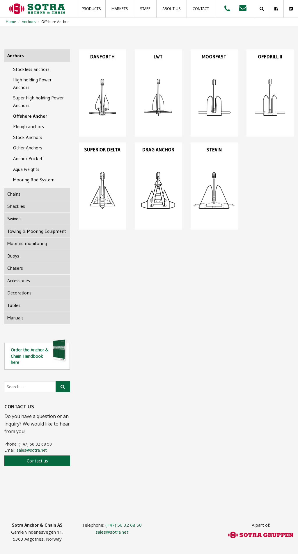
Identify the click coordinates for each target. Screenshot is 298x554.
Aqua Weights (26, 169)
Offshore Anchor (30, 116)
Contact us (37, 461)
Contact (201, 8)
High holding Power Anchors (32, 83)
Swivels (14, 218)
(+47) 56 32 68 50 (123, 525)
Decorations (19, 293)
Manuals (15, 318)
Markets (119, 8)
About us (171, 8)
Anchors (29, 21)
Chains (13, 194)
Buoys (13, 256)
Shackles (16, 206)
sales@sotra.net (32, 450)
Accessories (18, 280)
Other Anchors (27, 148)
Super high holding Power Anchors (38, 101)
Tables (13, 305)
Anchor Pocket (27, 158)
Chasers (15, 268)
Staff (145, 8)
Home (11, 21)
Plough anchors (28, 126)
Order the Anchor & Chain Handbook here (39, 354)
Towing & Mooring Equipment (36, 231)
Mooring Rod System (33, 180)
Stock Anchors (27, 137)
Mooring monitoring (27, 243)
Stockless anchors (31, 69)
